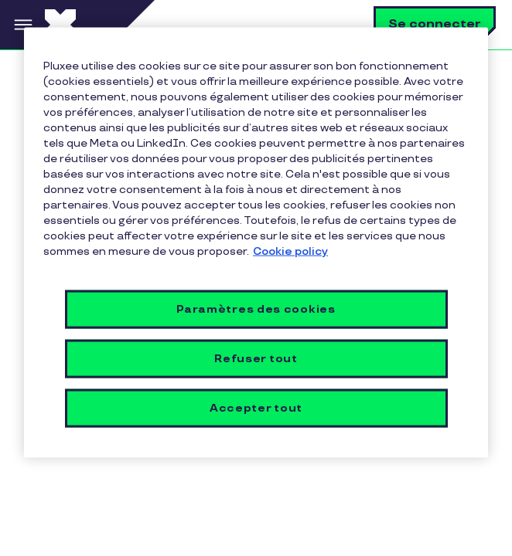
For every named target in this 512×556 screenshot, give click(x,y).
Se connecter (434, 24)
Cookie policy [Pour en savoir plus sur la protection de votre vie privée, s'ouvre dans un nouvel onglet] (290, 251)
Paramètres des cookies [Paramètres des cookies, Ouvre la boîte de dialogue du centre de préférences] (255, 308)
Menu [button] (22, 24)
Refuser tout (255, 357)
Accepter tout (256, 407)
